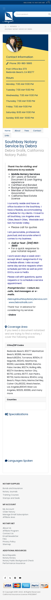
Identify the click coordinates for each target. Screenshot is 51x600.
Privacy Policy (9, 541)
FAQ (5, 539)
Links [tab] (7, 135)
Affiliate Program (11, 530)
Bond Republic (9, 555)
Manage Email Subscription (15, 514)
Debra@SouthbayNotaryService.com (27, 299)
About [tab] (17, 130)
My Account (8, 509)
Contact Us (8, 533)
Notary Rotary (9, 557)
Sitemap (7, 544)
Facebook (5, 578)
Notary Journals (10, 491)
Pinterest (15, 578)
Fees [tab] (27, 130)
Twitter (10, 578)
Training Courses (11, 494)
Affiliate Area (9, 517)
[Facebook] (46, 2)
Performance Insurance (14, 563)
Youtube (20, 578)
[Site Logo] (8, 17)
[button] (49, 2)
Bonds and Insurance (13, 488)
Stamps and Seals (11, 498)
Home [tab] (7, 130)
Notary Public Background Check (18, 560)
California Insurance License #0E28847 (20, 594)
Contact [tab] (37, 130)
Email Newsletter (10, 536)
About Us (7, 528)
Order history (9, 511)
